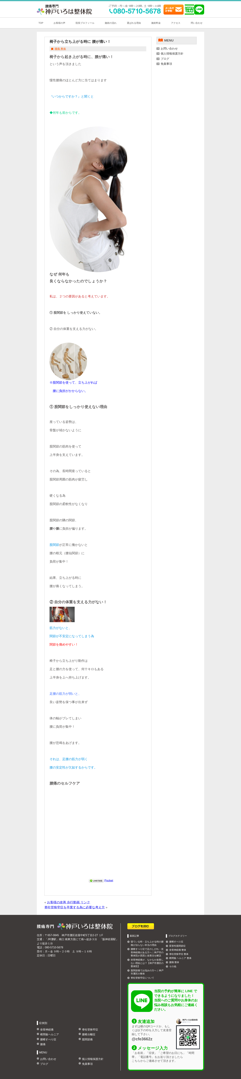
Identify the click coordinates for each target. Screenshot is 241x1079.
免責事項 (166, 63)
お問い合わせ (169, 48)
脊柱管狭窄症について (142, 977)
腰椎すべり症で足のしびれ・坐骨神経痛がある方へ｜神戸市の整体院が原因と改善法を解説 (147, 952)
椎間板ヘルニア (49, 1034)
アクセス (175, 23)
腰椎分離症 (88, 1034)
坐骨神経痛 (47, 1029)
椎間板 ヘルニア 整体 (180, 958)
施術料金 (156, 23)
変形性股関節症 (177, 946)
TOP (40, 23)
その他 (172, 966)
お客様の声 (59, 23)
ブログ (165, 58)
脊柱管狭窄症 (90, 1029)
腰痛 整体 (60, 48)
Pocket (108, 880)
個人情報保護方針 (172, 53)
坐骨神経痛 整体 (177, 950)
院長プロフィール (85, 23)
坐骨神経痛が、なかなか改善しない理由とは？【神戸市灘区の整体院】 (147, 963)
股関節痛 (87, 1039)
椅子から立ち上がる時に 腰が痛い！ (80, 41)
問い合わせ (197, 23)
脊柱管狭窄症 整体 (179, 954)
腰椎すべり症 (48, 1039)
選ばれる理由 (134, 23)
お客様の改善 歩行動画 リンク (68, 902)
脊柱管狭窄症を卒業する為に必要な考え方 (74, 907)
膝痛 (43, 1044)
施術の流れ (110, 23)
